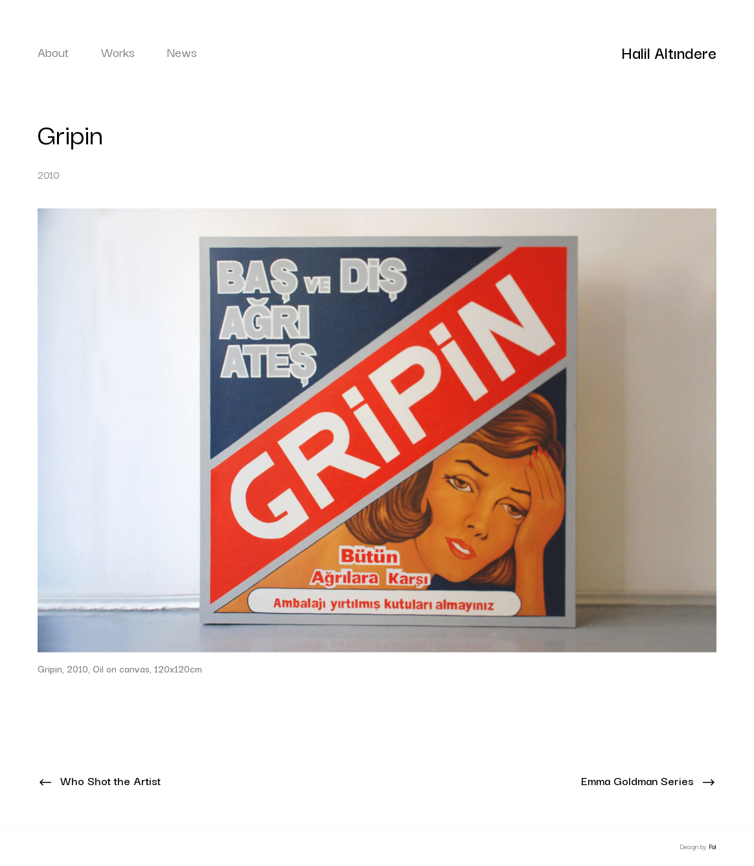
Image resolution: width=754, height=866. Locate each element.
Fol (712, 846)
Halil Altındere (668, 51)
